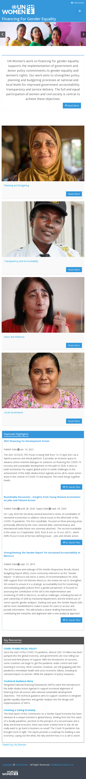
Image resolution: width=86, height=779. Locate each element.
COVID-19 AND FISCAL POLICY (20, 648)
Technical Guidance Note (18, 681)
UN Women (22, 764)
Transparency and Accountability (21, 261)
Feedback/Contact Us (61, 764)
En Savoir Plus (71, 487)
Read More (72, 105)
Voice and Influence (14, 336)
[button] (2, 34)
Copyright (7, 764)
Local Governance (13, 412)
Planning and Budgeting (16, 185)
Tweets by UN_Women (14, 744)
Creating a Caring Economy (20, 710)
